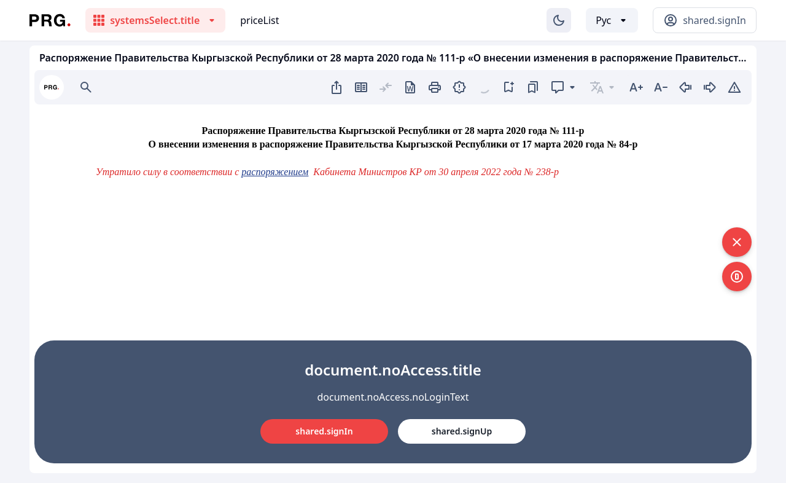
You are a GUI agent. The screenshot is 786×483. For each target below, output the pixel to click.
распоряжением (274, 172)
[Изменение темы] (559, 20)
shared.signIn (323, 431)
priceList (259, 20)
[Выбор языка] (612, 20)
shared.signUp (462, 431)
